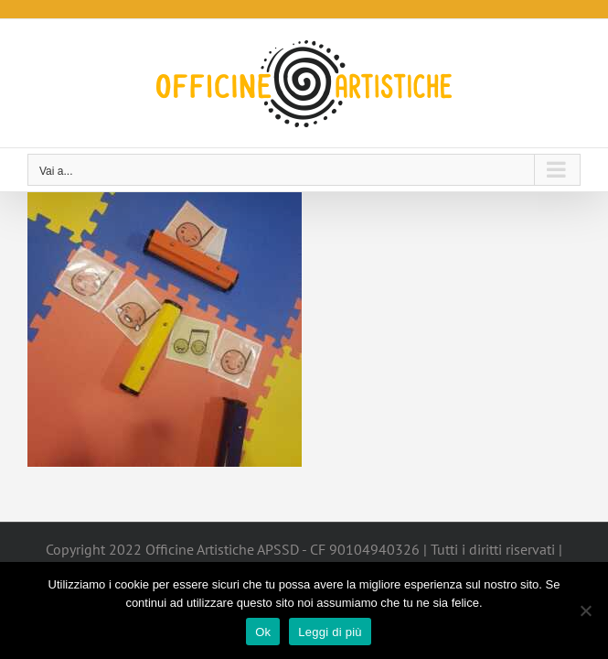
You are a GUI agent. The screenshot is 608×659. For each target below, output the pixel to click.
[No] (585, 610)
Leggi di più (330, 632)
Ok (263, 632)
